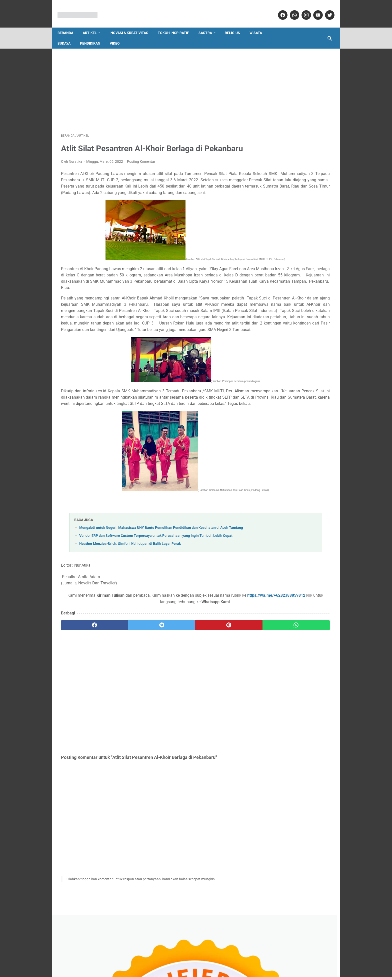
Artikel (93, 25)
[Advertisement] (151, 84)
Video (118, 35)
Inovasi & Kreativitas (132, 25)
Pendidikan (94, 35)
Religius (236, 25)
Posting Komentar (141, 169)
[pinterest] (173, 695)
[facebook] (279, 9)
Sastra (209, 25)
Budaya (67, 35)
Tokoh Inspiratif (176, 25)
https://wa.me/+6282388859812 (107, 671)
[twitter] (325, 9)
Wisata (259, 25)
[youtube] (314, 9)
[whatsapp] (290, 9)
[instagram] (302, 9)
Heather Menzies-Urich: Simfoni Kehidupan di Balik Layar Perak (130, 613)
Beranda (69, 25)
